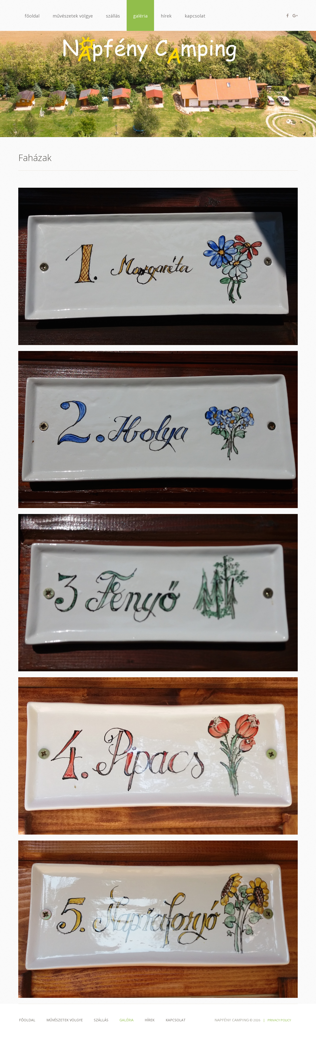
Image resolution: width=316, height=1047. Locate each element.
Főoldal (27, 1020)
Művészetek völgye (64, 1020)
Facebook (287, 15)
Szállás (101, 1020)
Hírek (150, 1020)
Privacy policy (279, 1020)
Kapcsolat (176, 1020)
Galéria (126, 1020)
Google (295, 15)
